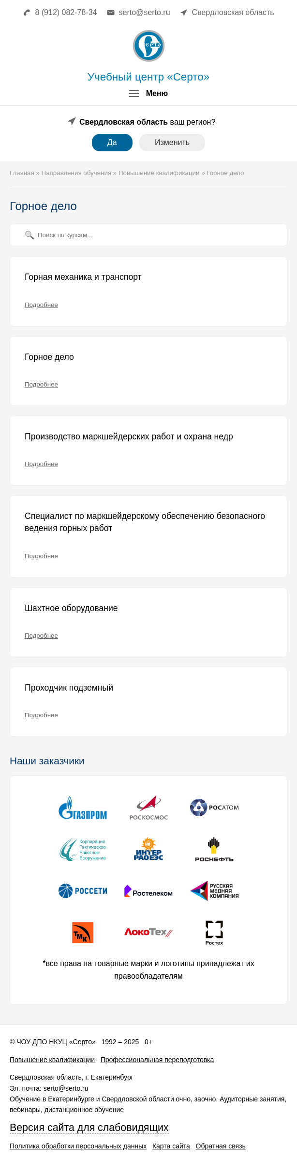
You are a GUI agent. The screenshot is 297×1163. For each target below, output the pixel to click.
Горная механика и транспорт (83, 277)
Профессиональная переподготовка (157, 1060)
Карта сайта (171, 1146)
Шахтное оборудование (71, 608)
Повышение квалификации (52, 1060)
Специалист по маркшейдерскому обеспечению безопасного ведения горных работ (145, 522)
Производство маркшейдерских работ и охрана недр (129, 436)
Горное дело (49, 357)
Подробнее (41, 304)
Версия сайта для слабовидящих (89, 1127)
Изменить (172, 142)
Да (112, 142)
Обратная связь (221, 1146)
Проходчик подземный (69, 688)
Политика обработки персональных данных (78, 1146)
